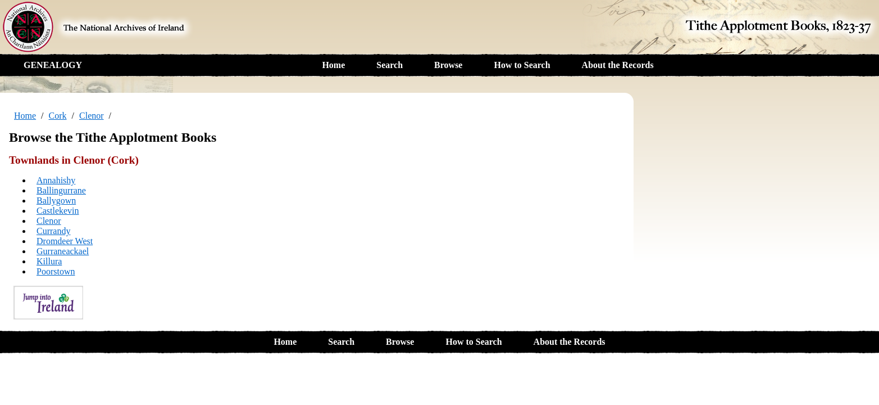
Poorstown (56, 271)
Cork (58, 115)
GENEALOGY (53, 65)
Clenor (91, 115)
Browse (448, 65)
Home (333, 65)
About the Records (618, 65)
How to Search (522, 65)
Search (389, 65)
